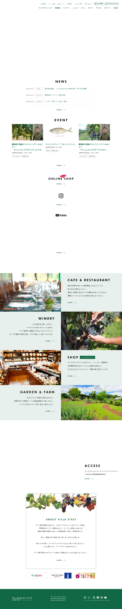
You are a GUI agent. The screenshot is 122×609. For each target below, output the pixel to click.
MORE (59, 110)
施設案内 (58, 8)
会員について (61, 4)
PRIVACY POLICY (27, 600)
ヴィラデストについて (45, 8)
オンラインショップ (112, 3)
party (48, 150)
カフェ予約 (100, 3)
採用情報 (69, 4)
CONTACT (16, 600)
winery (91, 331)
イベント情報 (51, 4)
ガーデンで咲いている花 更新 (56, 101)
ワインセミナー (16, 156)
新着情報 (43, 4)
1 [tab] (66, 62)
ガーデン (90, 8)
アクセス (99, 8)
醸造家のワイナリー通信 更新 (55, 95)
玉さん (39, 88)
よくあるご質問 (78, 4)
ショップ (75, 8)
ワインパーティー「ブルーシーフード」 (60, 144)
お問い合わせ (88, 4)
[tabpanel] (66, 38)
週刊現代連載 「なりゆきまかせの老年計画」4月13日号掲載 (66, 88)
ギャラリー (107, 8)
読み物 (116, 8)
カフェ (83, 8)
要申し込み (25, 156)
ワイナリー (66, 8)
